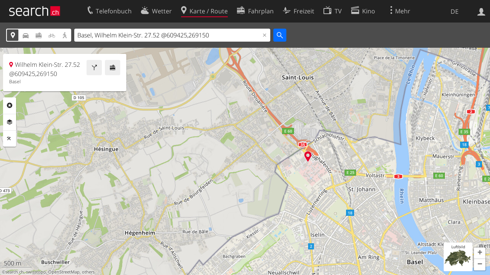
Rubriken (9, 105)
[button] (479, 253)
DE (455, 11)
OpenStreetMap (64, 272)
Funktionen (9, 139)
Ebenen (9, 122)
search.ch (14, 272)
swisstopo (36, 272)
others (88, 272)
